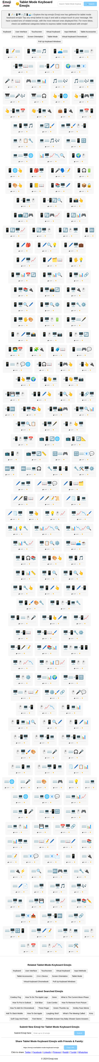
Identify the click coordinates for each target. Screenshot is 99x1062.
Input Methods (70, 32)
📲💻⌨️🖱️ (84, 51)
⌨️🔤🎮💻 (57, 871)
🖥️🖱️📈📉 (23, 662)
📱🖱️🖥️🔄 (78, 334)
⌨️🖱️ (89, 930)
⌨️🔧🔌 (81, 871)
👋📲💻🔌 (41, 110)
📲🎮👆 (65, 364)
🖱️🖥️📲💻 (44, 737)
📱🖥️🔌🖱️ (76, 289)
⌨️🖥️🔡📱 (15, 930)
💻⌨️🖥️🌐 (23, 155)
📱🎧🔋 (84, 170)
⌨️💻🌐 (20, 796)
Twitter (28, 1052)
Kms (91, 1013)
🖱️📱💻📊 (70, 707)
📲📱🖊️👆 (41, 394)
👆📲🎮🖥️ (84, 96)
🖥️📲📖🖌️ (47, 632)
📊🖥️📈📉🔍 (52, 155)
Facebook (37, 1052)
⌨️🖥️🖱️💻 (68, 930)
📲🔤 (10, 409)
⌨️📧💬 (31, 856)
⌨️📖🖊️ (68, 841)
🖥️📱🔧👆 (23, 587)
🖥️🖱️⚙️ (23, 677)
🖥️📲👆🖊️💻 (55, 617)
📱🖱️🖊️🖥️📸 (23, 334)
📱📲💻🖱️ (25, 200)
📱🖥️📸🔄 (49, 289)
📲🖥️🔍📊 (84, 409)
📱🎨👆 (15, 185)
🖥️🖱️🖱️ (78, 662)
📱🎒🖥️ (36, 170)
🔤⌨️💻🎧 (31, 468)
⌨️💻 (90, 781)
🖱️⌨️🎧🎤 (73, 751)
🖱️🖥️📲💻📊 (73, 737)
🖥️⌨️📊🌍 (47, 677)
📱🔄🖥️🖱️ (41, 230)
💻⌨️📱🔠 (76, 140)
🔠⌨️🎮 (60, 453)
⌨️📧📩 (52, 856)
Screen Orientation (35, 37)
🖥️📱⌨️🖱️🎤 (23, 617)
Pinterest (57, 1052)
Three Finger (43, 1008)
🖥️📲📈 (81, 617)
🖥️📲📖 (23, 632)
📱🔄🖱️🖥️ (68, 230)
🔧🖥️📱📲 (57, 468)
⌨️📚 (86, 841)
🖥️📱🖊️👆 (49, 587)
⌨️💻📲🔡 (49, 811)
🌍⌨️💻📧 (76, 66)
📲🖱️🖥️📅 (23, 438)
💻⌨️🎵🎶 (49, 140)
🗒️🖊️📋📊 (78, 766)
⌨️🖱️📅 (28, 945)
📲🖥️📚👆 (31, 409)
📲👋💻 (49, 379)
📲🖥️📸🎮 (57, 409)
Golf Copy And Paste (19, 1019)
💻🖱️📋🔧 (23, 140)
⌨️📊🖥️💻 (17, 841)
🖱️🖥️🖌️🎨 (25, 751)
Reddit (66, 1052)
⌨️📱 (71, 856)
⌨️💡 (74, 781)
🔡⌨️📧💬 (84, 453)
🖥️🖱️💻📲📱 (76, 647)
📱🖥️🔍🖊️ (23, 304)
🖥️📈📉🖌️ (81, 513)
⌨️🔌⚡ (17, 871)
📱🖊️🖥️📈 (25, 260)
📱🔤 (89, 230)
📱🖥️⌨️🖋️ (76, 319)
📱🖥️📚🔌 (23, 289)
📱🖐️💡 (76, 260)
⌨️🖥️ (39, 886)
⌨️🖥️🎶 (79, 886)
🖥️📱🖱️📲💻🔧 (65, 602)
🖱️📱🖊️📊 (78, 722)
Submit (79, 1033)
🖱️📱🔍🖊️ (52, 722)
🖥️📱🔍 (49, 573)
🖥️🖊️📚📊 (47, 647)
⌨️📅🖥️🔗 (65, 826)
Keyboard (7, 32)
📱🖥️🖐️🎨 (23, 319)
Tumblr (73, 1052)
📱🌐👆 (15, 170)
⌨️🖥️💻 (15, 901)
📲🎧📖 (44, 364)
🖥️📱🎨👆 (52, 558)
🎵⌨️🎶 (60, 81)
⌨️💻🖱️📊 (17, 826)
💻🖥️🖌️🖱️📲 (73, 125)
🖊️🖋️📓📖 (23, 498)
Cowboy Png (15, 997)
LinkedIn (47, 1052)
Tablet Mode (52, 37)
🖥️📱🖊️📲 (76, 587)
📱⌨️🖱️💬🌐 (18, 364)
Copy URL (70, 1048)
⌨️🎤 (25, 781)
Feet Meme (37, 1019)
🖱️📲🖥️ (20, 737)
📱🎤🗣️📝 (60, 170)
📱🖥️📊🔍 (52, 274)
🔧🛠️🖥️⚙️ (84, 468)
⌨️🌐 (9, 781)
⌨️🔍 (36, 871)
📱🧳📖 (57, 349)
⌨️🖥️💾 (36, 901)
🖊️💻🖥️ (23, 483)
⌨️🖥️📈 (57, 901)
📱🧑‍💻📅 (15, 349)
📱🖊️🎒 (23, 245)
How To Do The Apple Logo (36, 997)
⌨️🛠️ (73, 945)
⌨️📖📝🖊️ (44, 841)
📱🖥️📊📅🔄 (23, 274)
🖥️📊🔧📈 (23, 543)
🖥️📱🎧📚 (25, 558)
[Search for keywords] (70, 4)
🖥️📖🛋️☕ (76, 543)
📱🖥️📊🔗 (78, 274)
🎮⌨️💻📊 (36, 81)
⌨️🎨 (41, 781)
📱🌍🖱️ (78, 155)
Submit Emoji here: (23, 1033)
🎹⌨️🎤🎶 (15, 96)
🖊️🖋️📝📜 (49, 498)
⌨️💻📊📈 (76, 796)
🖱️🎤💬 (78, 692)
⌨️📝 (12, 856)
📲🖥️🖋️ (49, 424)
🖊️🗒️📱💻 (76, 498)
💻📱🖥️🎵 (23, 125)
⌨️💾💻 (41, 826)
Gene (54, 997)
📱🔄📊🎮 (76, 215)
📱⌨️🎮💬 (81, 349)
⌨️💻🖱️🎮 (76, 811)
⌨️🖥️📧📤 (25, 915)
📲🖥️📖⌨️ (23, 66)
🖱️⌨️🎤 (49, 751)
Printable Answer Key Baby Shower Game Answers (67, 1019)
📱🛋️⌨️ (60, 51)
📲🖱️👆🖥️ (73, 424)
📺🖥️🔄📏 (36, 453)
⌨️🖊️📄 (20, 886)
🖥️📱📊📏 (25, 573)
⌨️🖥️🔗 (76, 915)
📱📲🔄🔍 (52, 200)
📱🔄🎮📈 (49, 215)
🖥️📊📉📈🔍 (78, 528)
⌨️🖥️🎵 (57, 886)
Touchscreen (36, 32)
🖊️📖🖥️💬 (47, 483)
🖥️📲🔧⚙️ (73, 632)
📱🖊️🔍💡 (47, 245)
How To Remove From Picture (74, 1003)
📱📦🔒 (84, 185)
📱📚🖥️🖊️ (60, 185)
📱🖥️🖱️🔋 (49, 319)
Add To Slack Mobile (14, 1013)
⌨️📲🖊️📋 (49, 66)
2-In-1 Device (17, 37)
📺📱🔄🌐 (49, 438)
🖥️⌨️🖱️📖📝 (26, 692)
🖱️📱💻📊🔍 (23, 722)
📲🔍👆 (65, 394)
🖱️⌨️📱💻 (20, 766)
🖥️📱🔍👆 (73, 573)
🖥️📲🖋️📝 (20, 647)
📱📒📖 (36, 185)
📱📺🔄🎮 (23, 215)
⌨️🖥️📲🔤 (52, 915)
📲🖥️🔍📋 (25, 424)
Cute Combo (52, 1003)
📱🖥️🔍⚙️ (49, 304)
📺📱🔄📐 (76, 438)
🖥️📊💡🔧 (18, 528)
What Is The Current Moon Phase (75, 997)
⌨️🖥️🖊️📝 (41, 930)
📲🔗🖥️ (86, 394)
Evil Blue (39, 1003)
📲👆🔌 (86, 364)
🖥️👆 (34, 513)
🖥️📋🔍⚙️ (49, 543)
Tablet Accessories (88, 32)
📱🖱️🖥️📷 (52, 334)
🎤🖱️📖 (12, 81)
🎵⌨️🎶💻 (84, 81)
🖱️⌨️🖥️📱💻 (49, 766)
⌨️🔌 (87, 856)
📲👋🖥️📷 (73, 379)
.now (7, 3)
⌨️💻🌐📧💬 (47, 796)
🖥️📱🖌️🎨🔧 (31, 602)
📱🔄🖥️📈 (15, 230)
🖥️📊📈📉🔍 (47, 528)
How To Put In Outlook (22, 1003)
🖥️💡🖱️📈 (55, 513)
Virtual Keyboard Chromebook (74, 37)
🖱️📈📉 (47, 707)
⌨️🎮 (57, 781)
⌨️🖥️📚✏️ (81, 901)
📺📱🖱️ (12, 453)
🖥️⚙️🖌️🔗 (54, 692)
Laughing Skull (52, 1013)
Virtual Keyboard (53, 32)
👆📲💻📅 (15, 110)
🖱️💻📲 (25, 707)
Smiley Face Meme (81, 1008)
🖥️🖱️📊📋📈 (52, 662)
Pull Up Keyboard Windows (49, 41)
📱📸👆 (76, 200)
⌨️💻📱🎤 (23, 811)
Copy (10, 57)
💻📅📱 (86, 110)
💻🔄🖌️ (47, 125)
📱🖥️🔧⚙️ (76, 304)
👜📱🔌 (65, 110)
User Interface (21, 32)
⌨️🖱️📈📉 (52, 945)
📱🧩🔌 (36, 349)
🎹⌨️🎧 (39, 96)
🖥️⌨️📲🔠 (73, 677)
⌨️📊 (86, 826)
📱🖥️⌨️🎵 (36, 51)
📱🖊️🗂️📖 (52, 260)
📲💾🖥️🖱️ (15, 394)
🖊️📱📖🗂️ (73, 483)
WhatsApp (83, 1052)
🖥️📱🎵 (76, 558)
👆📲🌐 (60, 96)
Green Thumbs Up (61, 1008)
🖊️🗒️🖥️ (15, 513)
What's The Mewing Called (74, 1013)
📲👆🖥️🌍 (25, 379)
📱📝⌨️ (12, 51)
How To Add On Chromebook (22, 1008)
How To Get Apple (34, 1013)
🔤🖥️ (10, 468)
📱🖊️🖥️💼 (73, 245)
